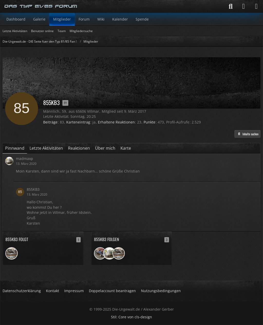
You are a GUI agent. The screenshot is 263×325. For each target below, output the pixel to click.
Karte (125, 148)
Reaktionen (79, 148)
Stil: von (131, 316)
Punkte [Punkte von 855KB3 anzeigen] (149, 122)
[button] (247, 134)
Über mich (105, 148)
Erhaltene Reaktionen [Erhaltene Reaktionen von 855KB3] (116, 122)
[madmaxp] (109, 253)
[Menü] (256, 6)
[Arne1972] (11, 253)
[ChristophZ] (100, 253)
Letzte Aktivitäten (46, 148)
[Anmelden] (243, 6)
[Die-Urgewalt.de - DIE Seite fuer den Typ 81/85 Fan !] (41, 6)
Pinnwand (14, 148)
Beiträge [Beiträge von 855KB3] (50, 122)
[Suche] (231, 6)
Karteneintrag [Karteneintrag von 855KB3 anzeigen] (78, 122)
